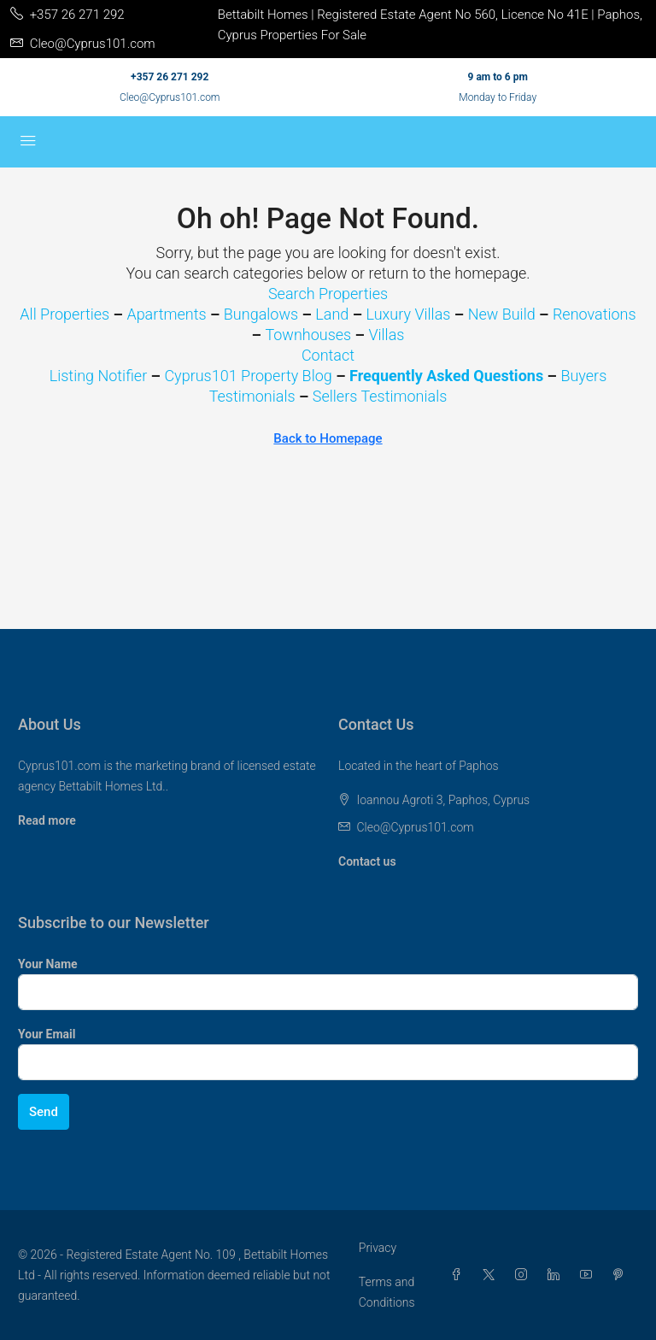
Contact (328, 355)
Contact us (367, 861)
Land (331, 314)
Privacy (377, 1248)
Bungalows (261, 314)
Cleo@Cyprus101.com (170, 97)
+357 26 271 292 (169, 77)
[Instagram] (524, 1275)
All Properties (64, 314)
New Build (502, 314)
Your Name (48, 964)
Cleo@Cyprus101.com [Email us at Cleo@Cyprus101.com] (414, 827)
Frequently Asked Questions (446, 376)
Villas (386, 335)
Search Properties (328, 294)
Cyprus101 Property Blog (247, 376)
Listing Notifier (99, 376)
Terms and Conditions (387, 1292)
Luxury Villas (408, 314)
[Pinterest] (621, 1275)
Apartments (166, 314)
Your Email (46, 1034)
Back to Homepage (327, 438)
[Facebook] (459, 1275)
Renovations (594, 314)
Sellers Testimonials (380, 396)
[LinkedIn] (557, 1275)
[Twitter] (492, 1275)
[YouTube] (589, 1275)
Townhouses (308, 335)
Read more (47, 820)
